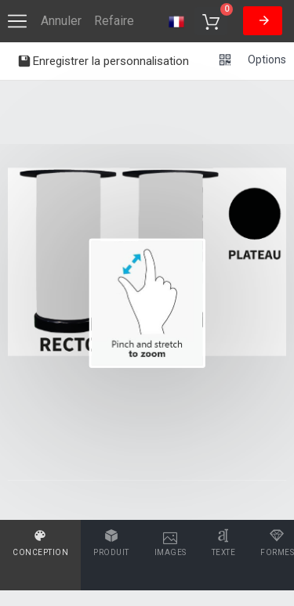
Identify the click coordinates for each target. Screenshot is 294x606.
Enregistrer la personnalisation (103, 62)
